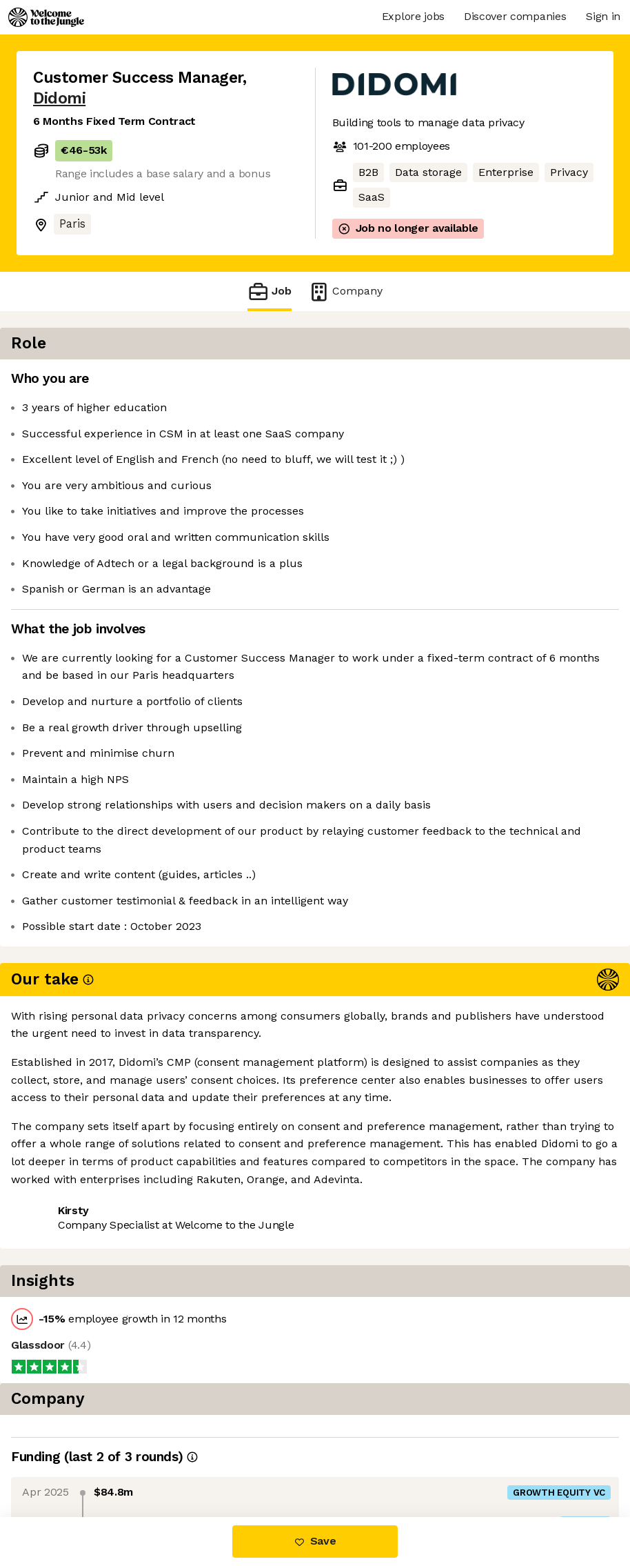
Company (345, 291)
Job (269, 291)
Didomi (59, 98)
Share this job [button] (71, 1157)
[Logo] (46, 17)
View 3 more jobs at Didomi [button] (203, 1157)
